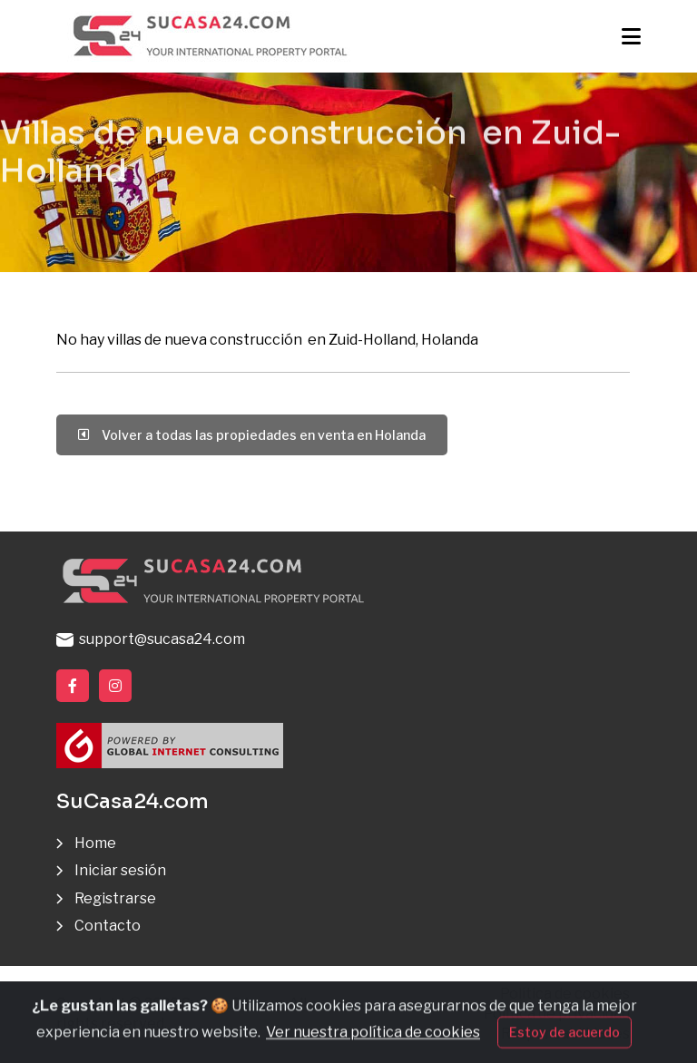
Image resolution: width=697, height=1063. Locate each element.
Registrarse (115, 898)
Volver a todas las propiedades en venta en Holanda (252, 435)
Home (95, 843)
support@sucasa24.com (150, 639)
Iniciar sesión (120, 870)
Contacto (107, 925)
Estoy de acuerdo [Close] (564, 1044)
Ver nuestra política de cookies (373, 1044)
